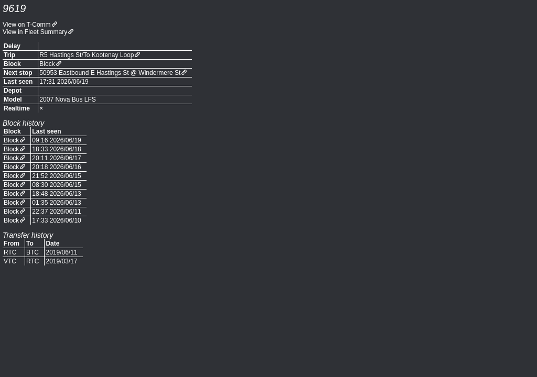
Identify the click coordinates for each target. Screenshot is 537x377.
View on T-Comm (27, 24)
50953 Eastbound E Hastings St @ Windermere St (109, 72)
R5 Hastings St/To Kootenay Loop (86, 55)
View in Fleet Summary (35, 32)
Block (47, 64)
